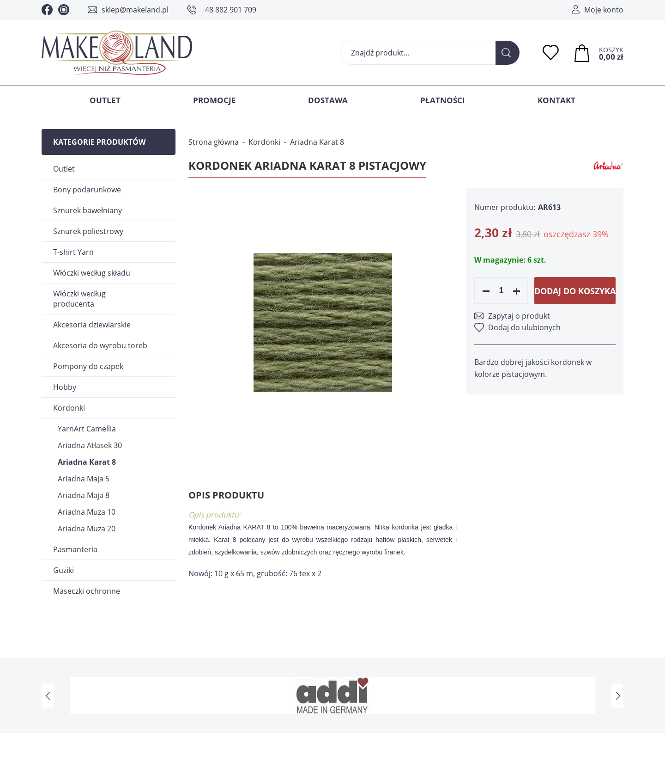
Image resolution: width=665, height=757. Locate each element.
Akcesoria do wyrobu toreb (100, 345)
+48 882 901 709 (228, 10)
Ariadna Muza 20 (86, 528)
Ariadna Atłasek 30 (90, 445)
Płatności (442, 100)
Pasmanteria (75, 549)
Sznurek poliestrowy (88, 231)
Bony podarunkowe (87, 190)
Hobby (64, 387)
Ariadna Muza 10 (86, 512)
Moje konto (603, 10)
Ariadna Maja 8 (83, 495)
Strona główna (213, 142)
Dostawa (328, 100)
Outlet (105, 100)
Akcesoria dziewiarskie (92, 325)
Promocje (214, 100)
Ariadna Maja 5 (83, 479)
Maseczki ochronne (86, 591)
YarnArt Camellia (87, 429)
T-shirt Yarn (73, 252)
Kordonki (69, 408)
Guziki (63, 570)
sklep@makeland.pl (135, 10)
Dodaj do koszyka (575, 290)
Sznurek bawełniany (87, 210)
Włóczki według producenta (79, 299)
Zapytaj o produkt (519, 316)
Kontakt (556, 100)
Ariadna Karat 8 (87, 462)
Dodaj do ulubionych (524, 327)
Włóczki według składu (91, 273)
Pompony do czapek (88, 366)
